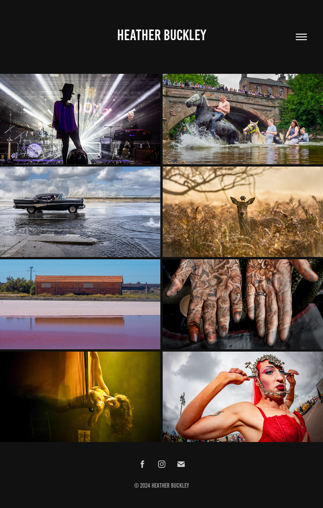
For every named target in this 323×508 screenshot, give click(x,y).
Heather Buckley (161, 35)
